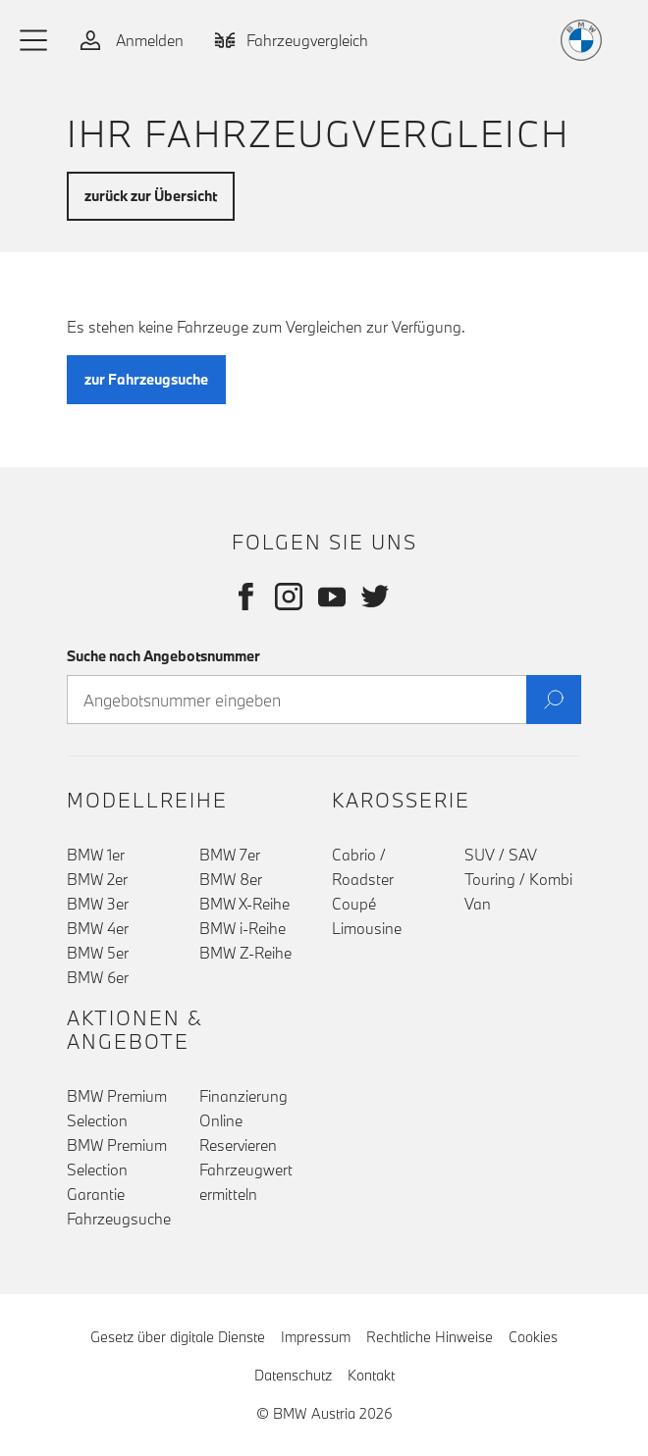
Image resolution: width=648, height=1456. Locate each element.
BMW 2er (97, 879)
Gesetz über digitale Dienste (177, 1336)
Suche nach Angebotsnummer (163, 656)
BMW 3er (98, 903)
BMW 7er (229, 854)
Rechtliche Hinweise (429, 1336)
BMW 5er (98, 952)
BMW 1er (96, 854)
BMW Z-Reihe (245, 952)
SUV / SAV (500, 854)
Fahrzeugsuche (119, 1218)
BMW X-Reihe (244, 903)
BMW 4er (98, 928)
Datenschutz (293, 1375)
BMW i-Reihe (242, 928)
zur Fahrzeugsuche (146, 379)
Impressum (316, 1336)
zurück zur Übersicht (150, 195)
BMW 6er (98, 977)
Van (477, 903)
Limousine (367, 928)
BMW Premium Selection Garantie (117, 1169)
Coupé (354, 903)
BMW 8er (230, 879)
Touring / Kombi (518, 879)
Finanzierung (243, 1096)
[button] (34, 40)
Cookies (533, 1336)
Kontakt (371, 1375)
